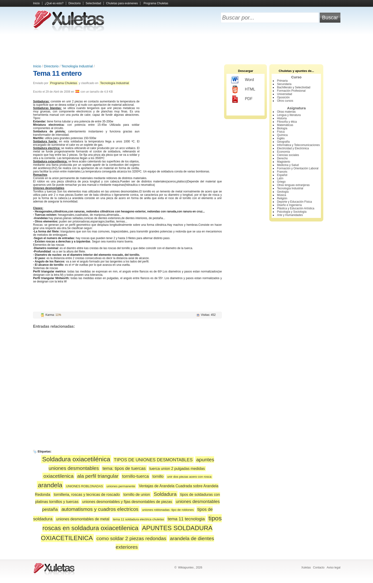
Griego (281, 181)
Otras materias (286, 111)
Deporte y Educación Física (294, 201)
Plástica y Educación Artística (295, 208)
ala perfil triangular (98, 476)
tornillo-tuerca (135, 476)
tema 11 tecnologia (186, 518)
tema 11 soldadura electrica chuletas (138, 519)
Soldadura (165, 494)
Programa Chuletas (156, 3)
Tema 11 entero (57, 73)
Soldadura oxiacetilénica (76, 459)
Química (282, 135)
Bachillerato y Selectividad (293, 87)
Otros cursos (285, 100)
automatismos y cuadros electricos (99, 509)
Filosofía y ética (287, 121)
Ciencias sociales (288, 155)
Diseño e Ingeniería (289, 205)
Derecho (282, 158)
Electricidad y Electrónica (293, 148)
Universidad (284, 94)
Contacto (318, 567)
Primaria (282, 80)
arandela (50, 485)
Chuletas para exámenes (122, 3)
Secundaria (284, 84)
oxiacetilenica (58, 476)
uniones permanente (121, 486)
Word (242, 80)
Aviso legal (333, 567)
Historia (282, 118)
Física (281, 131)
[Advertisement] (186, 48)
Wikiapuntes (185, 567)
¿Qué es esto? (54, 3)
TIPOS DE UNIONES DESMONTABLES (153, 459)
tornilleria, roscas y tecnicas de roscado (87, 495)
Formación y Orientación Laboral (297, 168)
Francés (282, 171)
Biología (282, 128)
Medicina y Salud (288, 165)
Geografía (283, 141)
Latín (280, 178)
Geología (283, 191)
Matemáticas (285, 125)
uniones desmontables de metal (82, 519)
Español (282, 175)
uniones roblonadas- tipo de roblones (168, 510)
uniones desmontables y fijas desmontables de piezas (127, 502)
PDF (241, 99)
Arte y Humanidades (290, 215)
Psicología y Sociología (291, 211)
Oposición (283, 97)
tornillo (158, 476)
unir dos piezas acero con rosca (189, 476)
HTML (243, 89)
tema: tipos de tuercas (124, 468)
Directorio (75, 3)
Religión (282, 198)
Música (281, 195)
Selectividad (93, 3)
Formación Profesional (291, 90)
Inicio (36, 3)
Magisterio (283, 161)
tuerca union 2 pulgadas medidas (177, 469)
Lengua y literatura (288, 115)
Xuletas (306, 567)
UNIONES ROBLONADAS (84, 486)
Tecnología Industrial (77, 66)
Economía (283, 151)
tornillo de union (136, 495)
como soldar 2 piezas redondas (131, 538)
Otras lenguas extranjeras (293, 185)
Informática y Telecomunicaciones (298, 145)
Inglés (281, 138)
